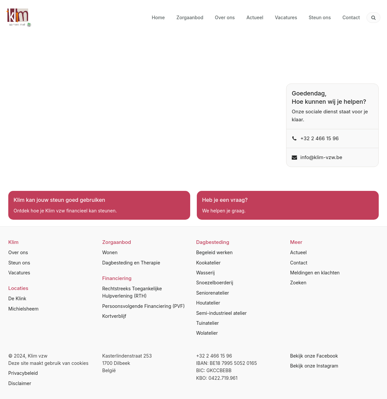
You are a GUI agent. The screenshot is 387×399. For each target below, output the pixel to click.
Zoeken (298, 282)
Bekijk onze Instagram (314, 366)
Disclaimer (19, 383)
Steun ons (19, 262)
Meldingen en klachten (315, 272)
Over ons (18, 252)
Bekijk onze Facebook (314, 356)
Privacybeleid (23, 373)
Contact (298, 262)
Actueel (298, 252)
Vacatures (19, 272)
